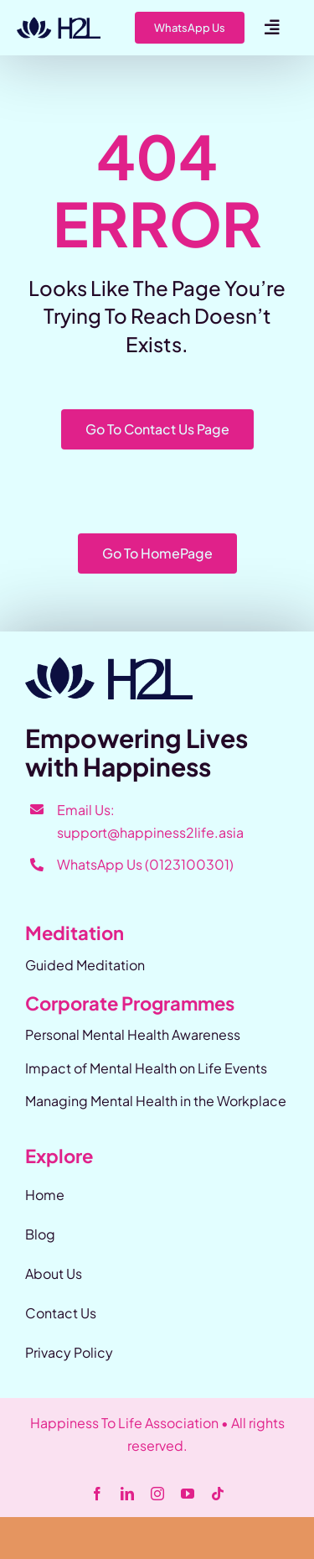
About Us (53, 1273)
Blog (40, 1234)
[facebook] (97, 1493)
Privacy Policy (69, 1352)
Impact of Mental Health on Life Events (146, 1068)
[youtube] (187, 1493)
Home (44, 1194)
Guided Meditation (85, 965)
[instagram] (157, 1493)
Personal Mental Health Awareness (132, 1034)
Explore (59, 1155)
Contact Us (60, 1313)
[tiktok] (217, 1493)
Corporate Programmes (129, 1003)
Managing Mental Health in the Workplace (155, 1100)
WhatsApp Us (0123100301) (145, 864)
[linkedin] (127, 1493)
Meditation (74, 932)
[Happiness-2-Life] (58, 23)
